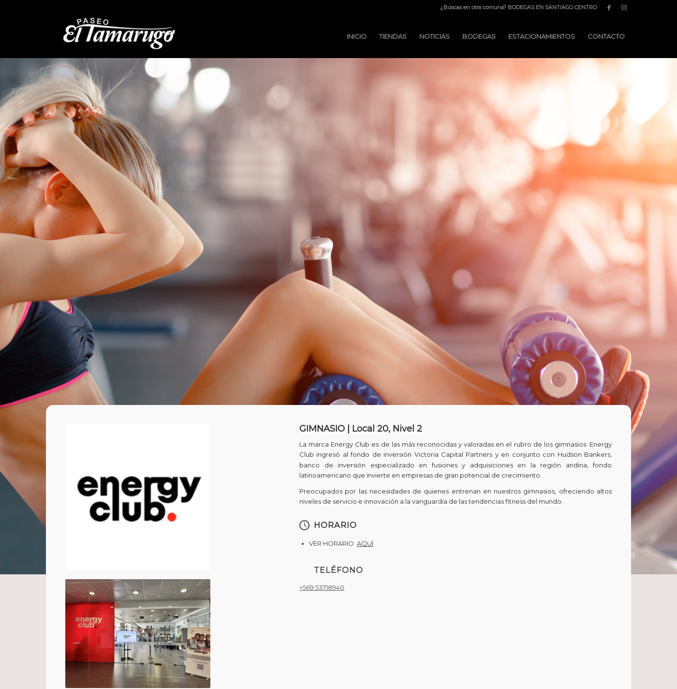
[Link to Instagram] (624, 7)
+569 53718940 (321, 587)
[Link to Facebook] (609, 7)
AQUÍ (365, 543)
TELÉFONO (338, 570)
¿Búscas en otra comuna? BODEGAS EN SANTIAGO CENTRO (518, 7)
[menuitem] (516, 7)
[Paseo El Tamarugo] (118, 36)
